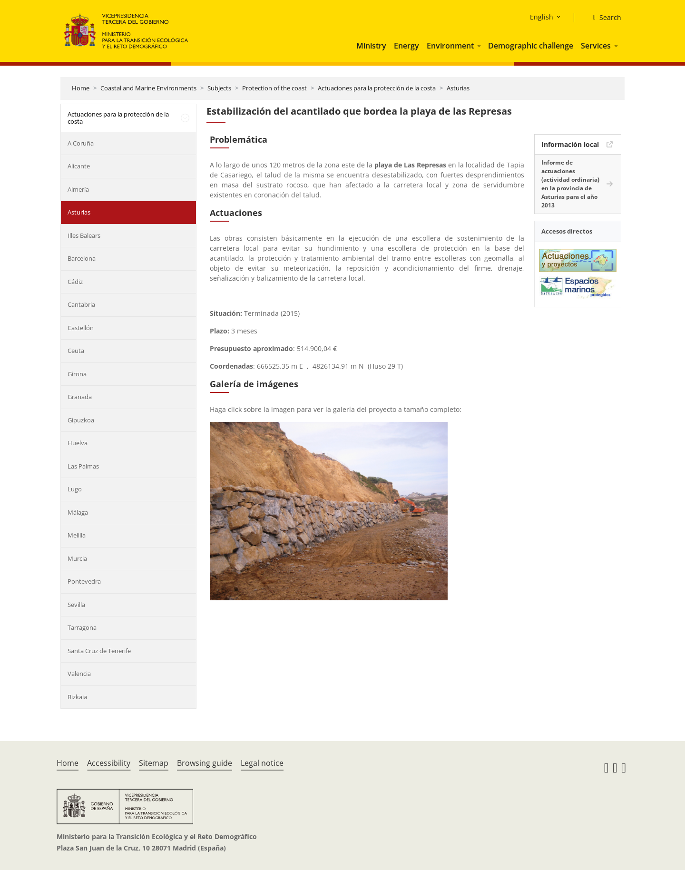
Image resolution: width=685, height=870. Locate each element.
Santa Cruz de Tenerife (99, 650)
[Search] (603, 17)
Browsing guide (204, 763)
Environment (450, 45)
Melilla (77, 535)
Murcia (77, 558)
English (541, 16)
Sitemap (153, 763)
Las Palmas (83, 466)
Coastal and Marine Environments (148, 88)
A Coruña (81, 143)
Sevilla (76, 604)
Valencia (79, 673)
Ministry (371, 45)
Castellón (81, 327)
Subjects (219, 88)
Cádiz (75, 281)
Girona (77, 374)
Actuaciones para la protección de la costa (377, 88)
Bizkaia (77, 697)
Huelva (78, 443)
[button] (480, 45)
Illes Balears (84, 235)
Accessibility (108, 763)
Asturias (458, 88)
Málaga (78, 512)
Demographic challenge (530, 45)
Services (596, 45)
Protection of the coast (274, 88)
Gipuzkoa (81, 420)
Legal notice (262, 763)
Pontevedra (84, 581)
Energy (406, 45)
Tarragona (82, 627)
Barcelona (82, 258)
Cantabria (81, 304)
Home (80, 88)
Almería (78, 189)
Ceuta (76, 350)
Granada (80, 396)
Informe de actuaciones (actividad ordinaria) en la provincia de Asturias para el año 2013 (570, 183)
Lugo (75, 489)
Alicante (79, 166)
